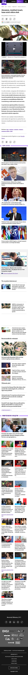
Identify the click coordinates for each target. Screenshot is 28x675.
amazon (16, 129)
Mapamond (14, 6)
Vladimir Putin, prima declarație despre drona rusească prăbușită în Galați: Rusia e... (13, 222)
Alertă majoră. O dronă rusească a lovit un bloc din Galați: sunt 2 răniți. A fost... (13, 163)
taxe (7, 129)
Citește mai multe (5, 410)
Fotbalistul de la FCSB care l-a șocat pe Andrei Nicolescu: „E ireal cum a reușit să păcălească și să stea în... (20, 471)
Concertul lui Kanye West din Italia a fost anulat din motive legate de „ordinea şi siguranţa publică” (13, 388)
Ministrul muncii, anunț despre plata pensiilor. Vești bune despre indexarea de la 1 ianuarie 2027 (20, 547)
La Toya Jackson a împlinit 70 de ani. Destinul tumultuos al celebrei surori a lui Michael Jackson (7, 509)
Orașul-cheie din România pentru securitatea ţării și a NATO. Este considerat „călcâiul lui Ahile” (20, 492)
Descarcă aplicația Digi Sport (10, 273)
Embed (4, 57)
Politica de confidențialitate (18, 650)
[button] (14, 48)
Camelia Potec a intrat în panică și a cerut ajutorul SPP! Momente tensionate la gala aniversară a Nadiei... (7, 452)
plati (11, 131)
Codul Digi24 (14, 658)
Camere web (14, 661)
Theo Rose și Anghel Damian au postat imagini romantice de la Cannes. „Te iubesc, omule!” (7, 602)
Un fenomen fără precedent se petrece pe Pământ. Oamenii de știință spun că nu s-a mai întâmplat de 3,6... (20, 563)
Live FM (13, 1)
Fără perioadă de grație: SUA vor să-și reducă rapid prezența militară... (12, 358)
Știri (6, 6)
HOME (2, 6)
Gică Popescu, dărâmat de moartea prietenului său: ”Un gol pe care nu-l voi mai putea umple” (12, 269)
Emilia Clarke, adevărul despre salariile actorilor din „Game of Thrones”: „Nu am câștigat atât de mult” (7, 563)
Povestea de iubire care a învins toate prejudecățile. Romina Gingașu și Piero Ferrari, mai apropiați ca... (12, 435)
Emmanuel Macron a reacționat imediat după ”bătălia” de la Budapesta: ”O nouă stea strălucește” (20, 509)
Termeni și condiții (7, 650)
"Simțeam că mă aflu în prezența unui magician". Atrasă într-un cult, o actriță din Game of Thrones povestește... (20, 585)
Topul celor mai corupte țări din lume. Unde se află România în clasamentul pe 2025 (7, 491)
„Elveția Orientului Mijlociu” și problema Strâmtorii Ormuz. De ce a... (19, 378)
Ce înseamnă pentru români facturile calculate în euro (6, 545)
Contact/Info (14, 663)
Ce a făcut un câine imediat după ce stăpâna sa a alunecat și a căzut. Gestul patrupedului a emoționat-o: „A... (7, 585)
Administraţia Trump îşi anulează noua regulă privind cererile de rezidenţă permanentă (13, 396)
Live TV (19, 1)
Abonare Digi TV (14, 654)
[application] (14, 49)
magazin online (5, 131)
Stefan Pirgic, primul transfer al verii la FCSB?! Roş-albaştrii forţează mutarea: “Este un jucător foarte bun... (20, 452)
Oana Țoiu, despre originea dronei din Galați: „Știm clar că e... (19, 365)
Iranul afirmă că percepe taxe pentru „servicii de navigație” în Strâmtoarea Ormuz (18, 287)
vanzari (21, 129)
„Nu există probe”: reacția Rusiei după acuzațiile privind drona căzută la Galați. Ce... (13, 203)
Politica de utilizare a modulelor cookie (14, 656)
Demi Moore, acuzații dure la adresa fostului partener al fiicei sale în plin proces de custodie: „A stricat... (20, 529)
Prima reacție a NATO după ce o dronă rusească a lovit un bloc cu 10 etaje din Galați (13, 241)
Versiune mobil (14, 667)
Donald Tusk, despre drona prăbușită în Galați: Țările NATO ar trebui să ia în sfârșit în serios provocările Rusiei (13, 404)
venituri (11, 129)
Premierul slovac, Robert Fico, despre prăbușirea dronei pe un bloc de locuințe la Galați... (12, 183)
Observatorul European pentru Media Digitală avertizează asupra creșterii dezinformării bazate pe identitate (7, 472)
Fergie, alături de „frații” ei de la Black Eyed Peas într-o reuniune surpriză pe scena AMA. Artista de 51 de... (7, 529)
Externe (9, 6)
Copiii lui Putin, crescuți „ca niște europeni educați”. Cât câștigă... (19, 371)
